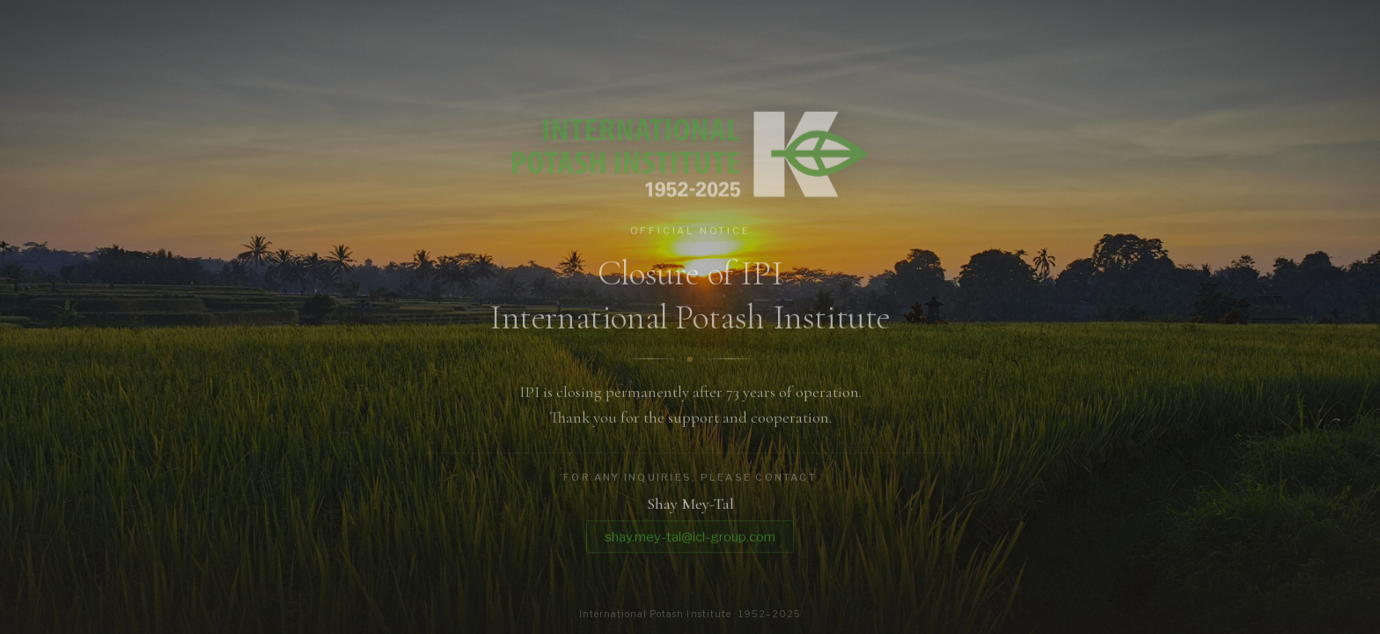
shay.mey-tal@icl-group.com (690, 539)
